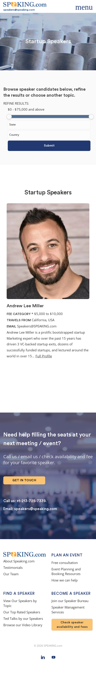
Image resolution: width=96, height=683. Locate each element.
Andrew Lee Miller (25, 306)
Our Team (11, 574)
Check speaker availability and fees (72, 624)
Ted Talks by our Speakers (23, 618)
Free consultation (64, 563)
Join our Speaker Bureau (69, 601)
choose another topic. (53, 95)
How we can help (64, 580)
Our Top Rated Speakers (21, 612)
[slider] (9, 116)
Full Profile (43, 356)
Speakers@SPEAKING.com (37, 326)
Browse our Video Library (22, 625)
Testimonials (13, 568)
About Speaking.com (19, 561)
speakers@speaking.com (19, 9)
